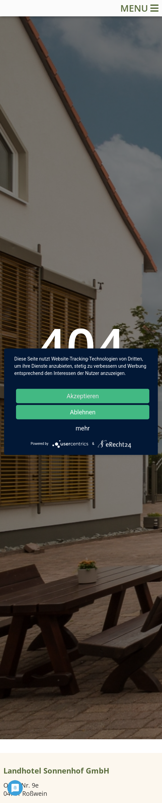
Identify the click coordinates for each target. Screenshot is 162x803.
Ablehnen (82, 411)
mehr (83, 427)
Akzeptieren (83, 395)
